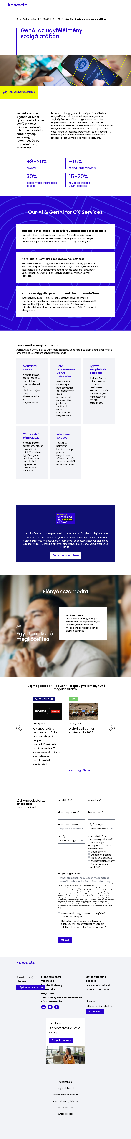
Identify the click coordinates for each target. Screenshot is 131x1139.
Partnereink (48, 989)
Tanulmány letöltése (66, 555)
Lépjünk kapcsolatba (31, 987)
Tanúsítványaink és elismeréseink (61, 997)
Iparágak (91, 980)
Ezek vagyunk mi (51, 976)
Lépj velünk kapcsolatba (19, 92)
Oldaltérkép (65, 1082)
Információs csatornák (65, 1094)
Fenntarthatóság (51, 985)
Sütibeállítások (65, 1113)
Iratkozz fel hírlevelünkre (99, 1006)
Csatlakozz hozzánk (97, 989)
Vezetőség (47, 980)
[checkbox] (101, 855)
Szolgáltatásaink (31, 19)
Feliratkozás (95, 1011)
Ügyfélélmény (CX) (52, 19)
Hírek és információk (98, 985)
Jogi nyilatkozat (65, 1088)
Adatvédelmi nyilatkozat (65, 1101)
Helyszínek (47, 993)
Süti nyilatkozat (65, 1107)
